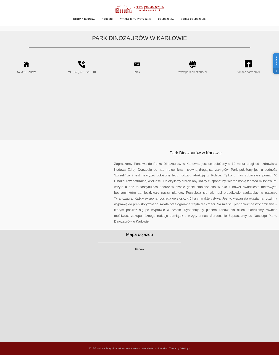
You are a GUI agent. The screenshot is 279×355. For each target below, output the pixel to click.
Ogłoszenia (166, 19)
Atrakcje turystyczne (135, 19)
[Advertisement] (139, 109)
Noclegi (107, 19)
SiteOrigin (185, 348)
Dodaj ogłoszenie (193, 19)
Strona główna (84, 19)
